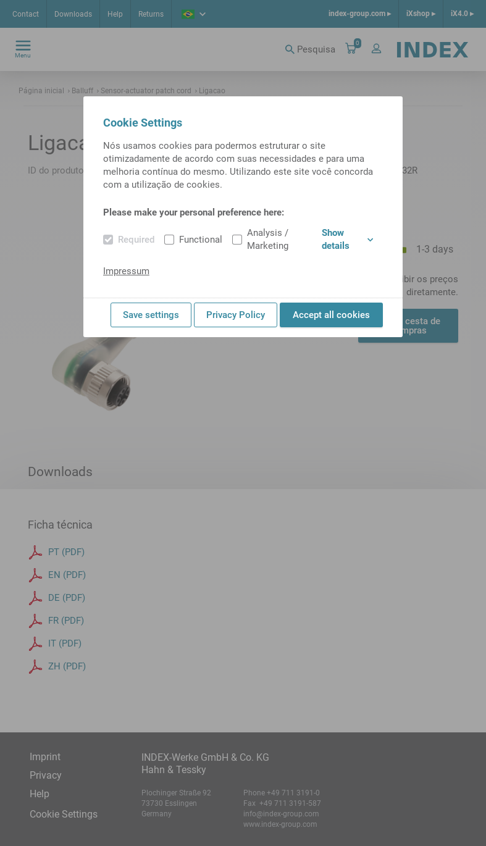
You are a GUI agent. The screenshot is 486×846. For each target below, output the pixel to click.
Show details (347, 239)
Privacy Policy (235, 314)
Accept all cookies (331, 314)
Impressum (126, 271)
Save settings (151, 314)
